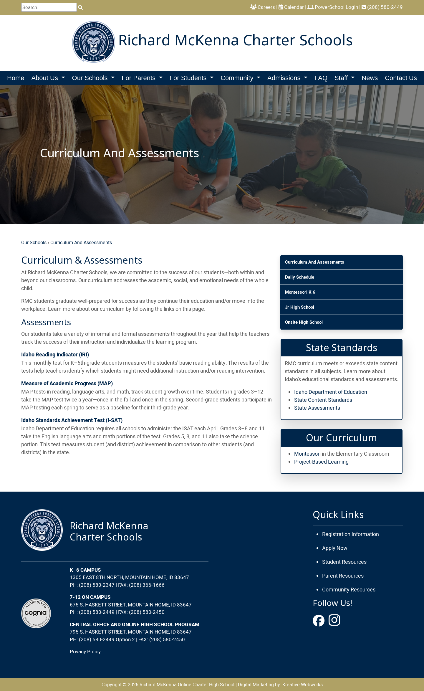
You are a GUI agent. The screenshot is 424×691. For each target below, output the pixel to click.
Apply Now (334, 548)
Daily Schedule (299, 277)
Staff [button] (342, 78)
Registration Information (350, 534)
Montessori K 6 (300, 292)
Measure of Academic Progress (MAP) (67, 384)
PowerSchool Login (332, 7)
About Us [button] (45, 78)
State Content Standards (323, 400)
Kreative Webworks (302, 684)
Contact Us (401, 78)
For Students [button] (189, 78)
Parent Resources (343, 575)
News (370, 78)
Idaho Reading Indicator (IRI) (55, 355)
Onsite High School (304, 322)
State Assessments (317, 407)
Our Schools (34, 242)
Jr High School (299, 307)
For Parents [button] (139, 78)
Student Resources (344, 562)
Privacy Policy (85, 651)
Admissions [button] (284, 78)
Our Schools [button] (91, 78)
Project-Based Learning (321, 461)
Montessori (307, 453)
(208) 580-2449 (382, 7)
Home (15, 78)
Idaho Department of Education (330, 392)
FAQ (320, 78)
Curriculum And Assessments (81, 242)
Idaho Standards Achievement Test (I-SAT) (71, 420)
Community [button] (238, 78)
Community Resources (348, 589)
